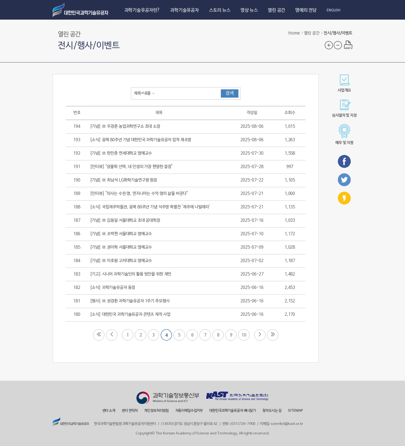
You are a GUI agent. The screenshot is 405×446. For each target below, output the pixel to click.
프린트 (348, 45)
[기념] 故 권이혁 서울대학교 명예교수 (121, 247)
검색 (229, 93)
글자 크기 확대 (329, 45)
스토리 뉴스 (219, 10)
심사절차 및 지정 (344, 108)
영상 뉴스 (249, 10)
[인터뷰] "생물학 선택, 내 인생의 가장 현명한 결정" (131, 167)
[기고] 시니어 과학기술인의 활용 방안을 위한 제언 (130, 274)
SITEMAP (295, 411)
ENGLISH (333, 10)
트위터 (344, 179)
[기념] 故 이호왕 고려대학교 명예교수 (121, 261)
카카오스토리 (344, 198)
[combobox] (145, 93)
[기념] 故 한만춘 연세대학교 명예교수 (121, 153)
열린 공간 (276, 10)
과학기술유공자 (184, 10)
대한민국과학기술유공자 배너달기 (232, 411)
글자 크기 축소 (338, 45)
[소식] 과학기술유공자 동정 (112, 287)
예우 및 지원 (344, 134)
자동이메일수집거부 (189, 411)
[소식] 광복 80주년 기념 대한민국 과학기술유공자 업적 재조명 (140, 140)
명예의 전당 (306, 10)
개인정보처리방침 (156, 411)
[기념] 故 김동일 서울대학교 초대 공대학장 (125, 220)
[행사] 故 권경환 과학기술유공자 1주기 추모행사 (129, 301)
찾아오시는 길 (272, 411)
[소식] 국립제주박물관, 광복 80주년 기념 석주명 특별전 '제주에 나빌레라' (150, 207)
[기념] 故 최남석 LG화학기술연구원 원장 (123, 180)
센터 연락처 (130, 411)
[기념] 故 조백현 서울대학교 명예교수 (121, 234)
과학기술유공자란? (142, 10)
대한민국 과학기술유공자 (81, 10)
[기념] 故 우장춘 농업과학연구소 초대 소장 (125, 126)
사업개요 (344, 83)
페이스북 (344, 161)
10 (244, 335)
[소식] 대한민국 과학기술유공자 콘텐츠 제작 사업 (130, 314)
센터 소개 (108, 411)
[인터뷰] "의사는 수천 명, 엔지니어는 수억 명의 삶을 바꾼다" (139, 193)
